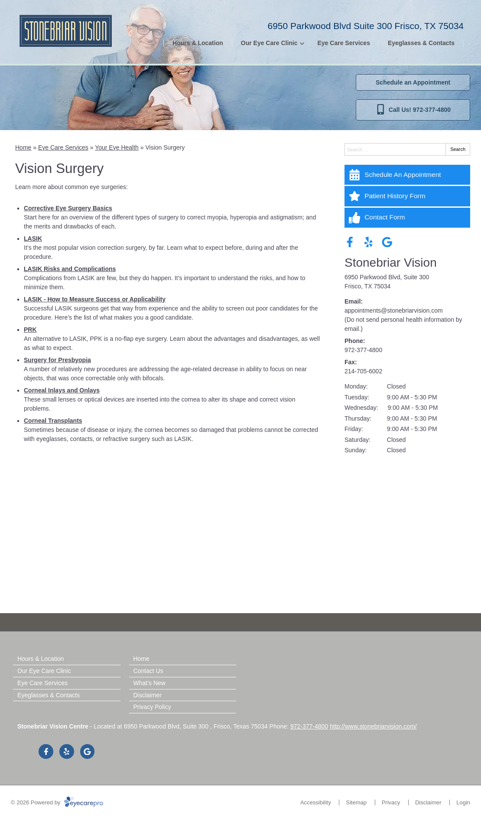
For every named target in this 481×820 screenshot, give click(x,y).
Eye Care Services (344, 42)
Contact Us (148, 670)
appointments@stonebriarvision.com (393, 310)
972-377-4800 (363, 349)
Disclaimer (147, 695)
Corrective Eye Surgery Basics (68, 208)
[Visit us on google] (387, 242)
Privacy (391, 802)
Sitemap (356, 802)
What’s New (149, 683)
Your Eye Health (117, 147)
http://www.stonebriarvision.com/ (373, 726)
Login (463, 802)
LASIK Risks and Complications (70, 268)
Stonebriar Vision (390, 262)
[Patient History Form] (407, 196)
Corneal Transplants (53, 420)
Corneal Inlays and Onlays (62, 390)
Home (23, 147)
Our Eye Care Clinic (269, 42)
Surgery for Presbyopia (57, 359)
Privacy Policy (152, 706)
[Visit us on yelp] (368, 242)
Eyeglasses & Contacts (421, 42)
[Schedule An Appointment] (407, 175)
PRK (30, 329)
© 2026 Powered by (57, 802)
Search (457, 149)
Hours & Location (197, 42)
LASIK (33, 238)
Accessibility (315, 802)
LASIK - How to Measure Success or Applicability (95, 299)
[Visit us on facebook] (349, 242)
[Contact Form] (407, 218)
